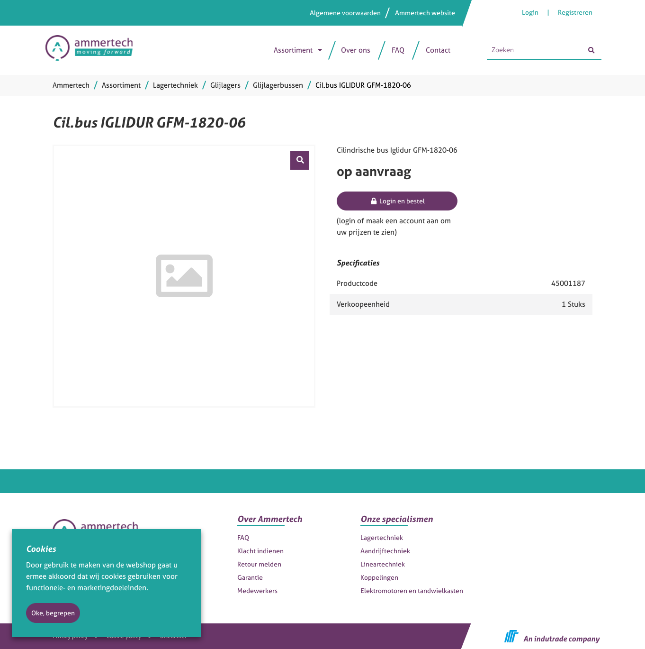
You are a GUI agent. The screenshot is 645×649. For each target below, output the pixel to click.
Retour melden (259, 563)
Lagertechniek (381, 537)
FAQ (398, 50)
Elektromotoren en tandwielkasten (411, 590)
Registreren (575, 12)
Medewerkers (257, 590)
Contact (438, 50)
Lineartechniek (382, 563)
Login (531, 12)
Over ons (355, 50)
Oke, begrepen (53, 612)
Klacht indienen (260, 550)
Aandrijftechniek (385, 550)
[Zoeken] (591, 50)
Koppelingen (379, 577)
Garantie (250, 577)
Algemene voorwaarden (345, 12)
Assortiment (293, 50)
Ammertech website (425, 12)
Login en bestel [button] (397, 200)
